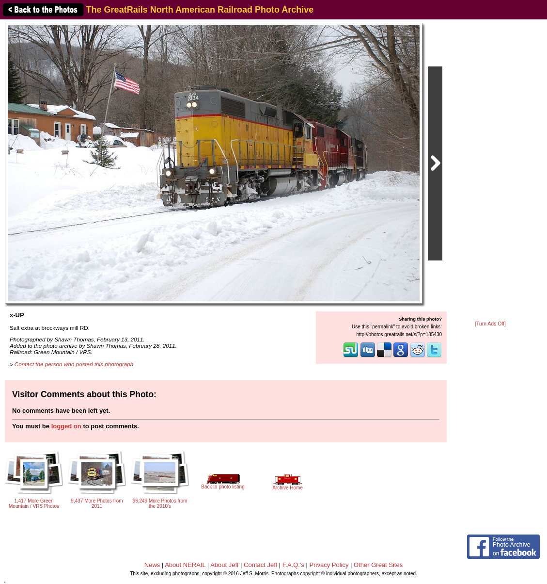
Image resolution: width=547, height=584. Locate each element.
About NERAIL (185, 564)
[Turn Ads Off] (490, 323)
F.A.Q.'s (293, 564)
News (152, 564)
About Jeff (224, 564)
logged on (66, 426)
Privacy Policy (329, 564)
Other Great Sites (378, 564)
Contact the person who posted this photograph (74, 364)
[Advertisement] (490, 170)
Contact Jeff (260, 564)
